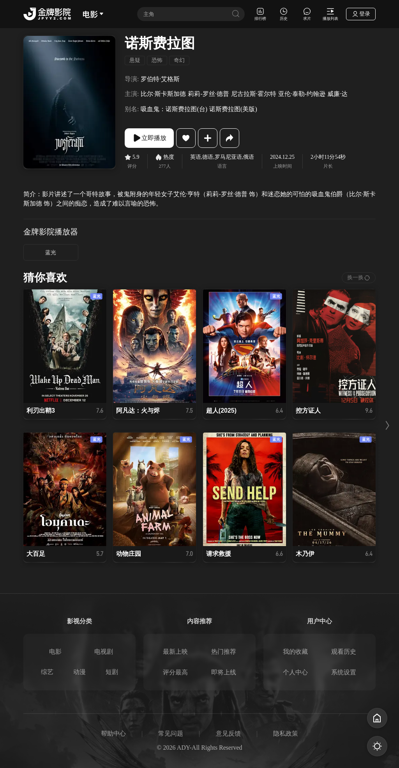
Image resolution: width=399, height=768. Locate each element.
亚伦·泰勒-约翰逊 (301, 93)
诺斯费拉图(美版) (233, 109)
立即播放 (149, 138)
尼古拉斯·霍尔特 (253, 93)
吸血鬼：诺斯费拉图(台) (174, 109)
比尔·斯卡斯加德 (163, 93)
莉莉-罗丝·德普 (208, 93)
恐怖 (157, 60)
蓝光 (50, 252)
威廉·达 (337, 93)
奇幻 (179, 60)
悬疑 (134, 60)
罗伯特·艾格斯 (160, 79)
